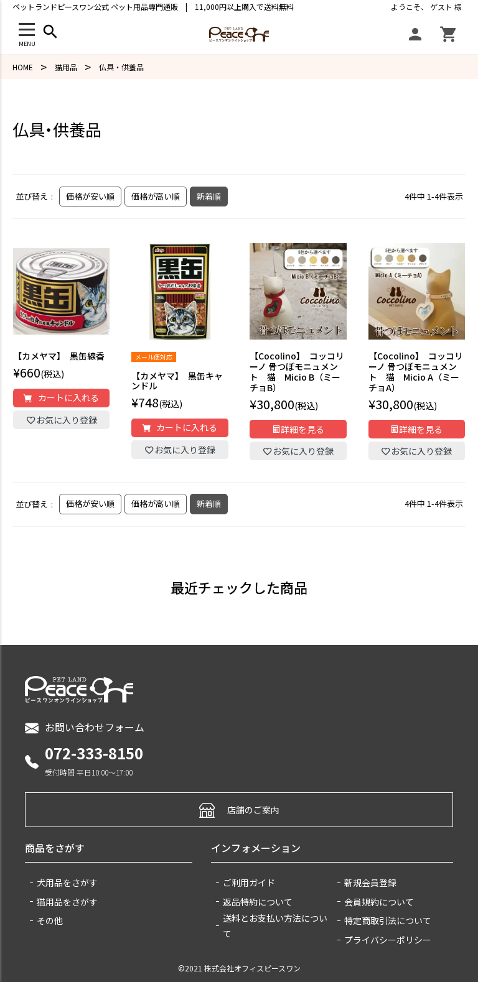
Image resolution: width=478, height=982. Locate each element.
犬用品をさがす (67, 882)
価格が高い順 (155, 196)
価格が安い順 (90, 196)
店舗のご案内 (239, 809)
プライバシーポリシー (387, 939)
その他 (50, 920)
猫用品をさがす (67, 902)
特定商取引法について (387, 920)
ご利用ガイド (249, 882)
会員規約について (379, 902)
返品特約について (258, 902)
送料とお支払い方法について (275, 926)
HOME (22, 67)
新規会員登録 (370, 882)
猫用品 (66, 67)
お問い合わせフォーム (84, 727)
